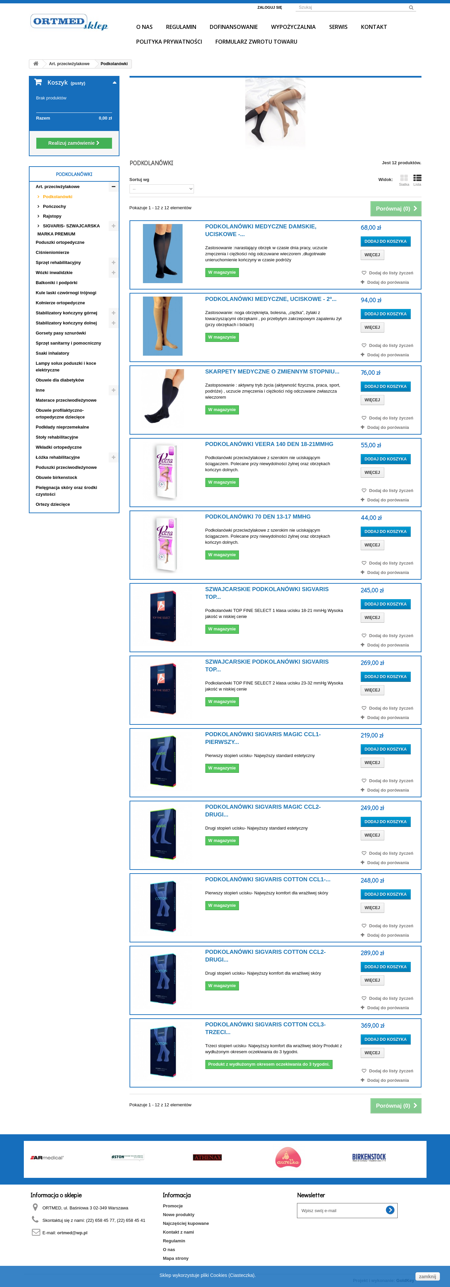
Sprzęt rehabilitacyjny (58, 262)
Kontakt (374, 27)
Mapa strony (176, 1258)
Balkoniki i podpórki (57, 282)
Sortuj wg (139, 179)
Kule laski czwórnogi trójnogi (66, 292)
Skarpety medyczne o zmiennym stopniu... (272, 371)
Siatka (404, 180)
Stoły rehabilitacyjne (57, 437)
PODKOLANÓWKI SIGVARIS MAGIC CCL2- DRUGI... (263, 811)
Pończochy (54, 206)
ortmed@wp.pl (72, 1232)
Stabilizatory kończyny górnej (67, 312)
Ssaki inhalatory (52, 353)
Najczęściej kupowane (186, 1223)
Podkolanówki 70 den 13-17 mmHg (258, 517)
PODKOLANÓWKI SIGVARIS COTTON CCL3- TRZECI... (265, 1028)
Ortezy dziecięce (53, 504)
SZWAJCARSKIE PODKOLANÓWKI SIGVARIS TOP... (267, 593)
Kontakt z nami (178, 1232)
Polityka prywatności (169, 41)
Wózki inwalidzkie (54, 272)
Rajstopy (52, 216)
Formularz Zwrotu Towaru (256, 41)
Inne (40, 390)
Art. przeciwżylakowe (58, 186)
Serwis (338, 27)
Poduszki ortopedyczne (60, 242)
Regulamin (181, 27)
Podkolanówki (57, 196)
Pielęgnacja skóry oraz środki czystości (66, 491)
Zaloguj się (269, 7)
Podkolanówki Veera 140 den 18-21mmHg (269, 444)
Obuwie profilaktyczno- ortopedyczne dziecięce (60, 413)
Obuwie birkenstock (57, 477)
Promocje (173, 1205)
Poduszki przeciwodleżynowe (66, 467)
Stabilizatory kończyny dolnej (66, 322)
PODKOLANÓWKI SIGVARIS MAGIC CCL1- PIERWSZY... (263, 738)
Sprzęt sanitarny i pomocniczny (68, 343)
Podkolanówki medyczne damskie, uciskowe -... (261, 230)
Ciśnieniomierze (52, 252)
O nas (144, 27)
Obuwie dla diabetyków (60, 380)
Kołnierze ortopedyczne (60, 302)
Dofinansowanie (234, 27)
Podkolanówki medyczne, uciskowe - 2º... (271, 299)
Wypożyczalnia (293, 27)
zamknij (427, 1276)
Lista (417, 180)
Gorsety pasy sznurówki (61, 333)
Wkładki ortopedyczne (59, 447)
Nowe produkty (178, 1214)
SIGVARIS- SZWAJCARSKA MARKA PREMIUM (69, 229)
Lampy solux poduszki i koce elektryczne (66, 366)
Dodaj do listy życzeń (390, 272)
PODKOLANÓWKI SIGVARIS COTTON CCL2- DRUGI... (265, 956)
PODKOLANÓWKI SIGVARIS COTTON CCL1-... (268, 879)
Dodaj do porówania (388, 282)
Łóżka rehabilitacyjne (58, 457)
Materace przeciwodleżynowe (66, 400)
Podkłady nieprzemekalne (62, 427)
